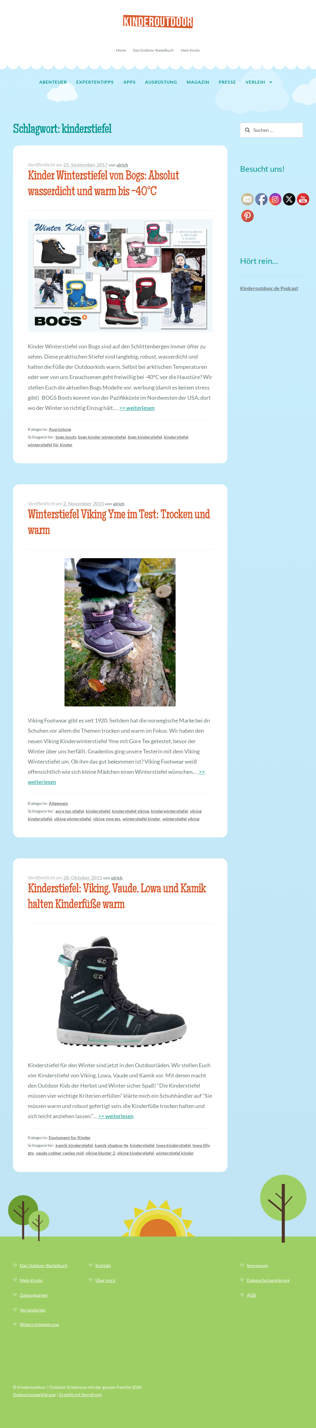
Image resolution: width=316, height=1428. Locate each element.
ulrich (122, 164)
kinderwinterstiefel (169, 811)
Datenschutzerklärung (268, 1280)
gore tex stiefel (70, 811)
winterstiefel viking (180, 818)
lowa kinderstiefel (173, 1145)
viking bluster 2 (100, 1153)
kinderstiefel (176, 437)
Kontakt (103, 1265)
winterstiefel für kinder (50, 444)
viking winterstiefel (72, 818)
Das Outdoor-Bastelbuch (153, 50)
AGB (251, 1295)
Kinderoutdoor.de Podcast (269, 288)
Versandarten (33, 1309)
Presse (227, 82)
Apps (129, 82)
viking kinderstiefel (135, 1153)
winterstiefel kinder (141, 818)
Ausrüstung (161, 82)
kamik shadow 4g (111, 1145)
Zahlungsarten (34, 1295)
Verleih (255, 82)
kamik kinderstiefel (74, 1145)
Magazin (198, 82)
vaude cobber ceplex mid (60, 1153)
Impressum (257, 1265)
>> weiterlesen (137, 407)
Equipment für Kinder (70, 1137)
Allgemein (58, 803)
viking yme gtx (107, 818)
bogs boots (66, 437)
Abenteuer (53, 82)
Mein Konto (190, 50)
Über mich (105, 1280)
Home (121, 50)
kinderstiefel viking (130, 811)
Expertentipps (95, 82)
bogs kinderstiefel (145, 437)
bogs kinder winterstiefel (102, 437)
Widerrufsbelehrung (39, 1324)
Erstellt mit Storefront (80, 1394)
